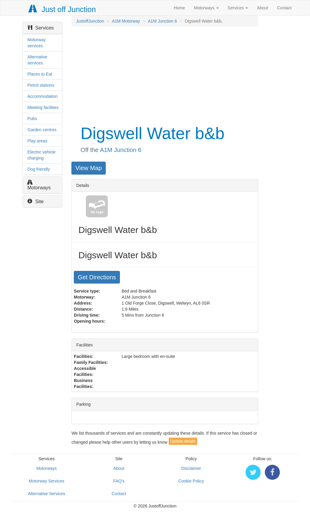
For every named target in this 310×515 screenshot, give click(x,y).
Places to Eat (39, 74)
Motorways (206, 7)
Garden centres (42, 129)
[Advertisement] (164, 75)
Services (238, 7)
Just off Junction (62, 9)
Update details (183, 441)
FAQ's (119, 481)
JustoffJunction (90, 21)
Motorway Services (46, 481)
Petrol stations (40, 85)
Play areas (37, 140)
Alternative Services (46, 493)
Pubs (32, 118)
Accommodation (42, 96)
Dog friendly (38, 169)
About (262, 7)
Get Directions (97, 277)
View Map (88, 168)
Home (179, 7)
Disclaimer (191, 468)
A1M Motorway (126, 21)
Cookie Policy (191, 481)
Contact (284, 7)
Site (35, 201)
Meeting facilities (43, 107)
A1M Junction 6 (162, 21)
